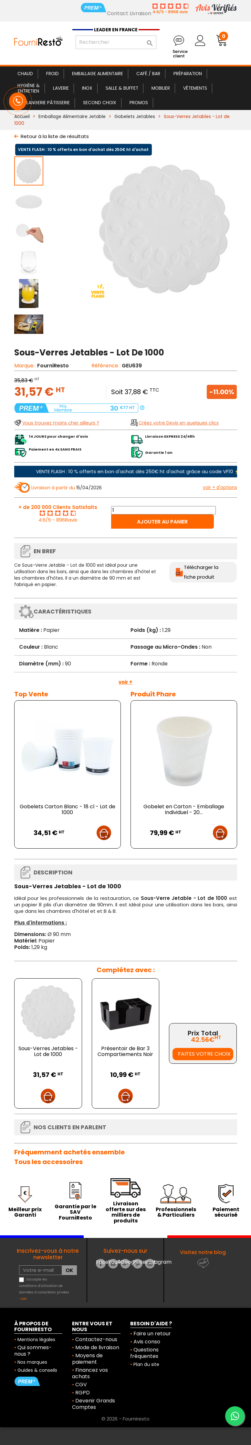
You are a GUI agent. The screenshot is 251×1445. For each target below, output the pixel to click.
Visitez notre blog (203, 1252)
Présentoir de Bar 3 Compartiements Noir (125, 1051)
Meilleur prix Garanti (25, 1212)
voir (24, 1298)
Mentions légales (36, 1339)
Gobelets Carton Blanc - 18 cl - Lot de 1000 (67, 809)
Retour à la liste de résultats (55, 136)
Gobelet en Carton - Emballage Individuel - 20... (183, 809)
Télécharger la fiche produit (201, 572)
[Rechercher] (116, 42)
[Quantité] (163, 510)
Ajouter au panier (162, 521)
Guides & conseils (37, 1370)
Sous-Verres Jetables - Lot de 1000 (48, 1051)
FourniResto (53, 365)
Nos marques (32, 1362)
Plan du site (146, 1364)
